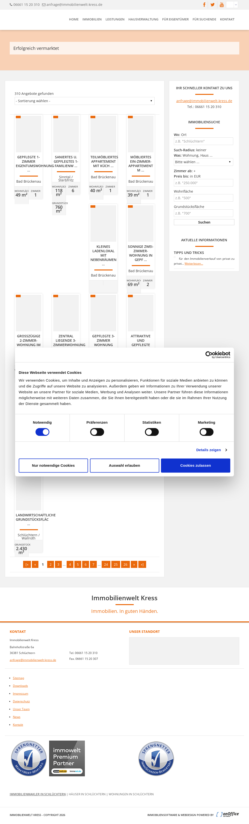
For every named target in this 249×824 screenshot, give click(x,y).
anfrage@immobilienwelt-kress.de (74, 4)
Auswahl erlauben (124, 465)
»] (142, 564)
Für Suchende (204, 19)
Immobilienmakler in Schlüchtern (38, 794)
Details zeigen (208, 450)
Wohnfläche (183, 191)
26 (125, 564)
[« (27, 564)
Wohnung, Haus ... (193, 155)
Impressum (20, 693)
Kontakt (227, 19)
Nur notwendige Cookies (53, 465)
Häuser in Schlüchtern (87, 794)
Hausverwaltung (143, 19)
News (16, 717)
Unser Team (21, 709)
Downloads (20, 686)
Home (74, 19)
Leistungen (115, 19)
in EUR (187, 176)
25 (116, 564)
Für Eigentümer (175, 19)
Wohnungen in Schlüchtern (131, 794)
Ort (180, 134)
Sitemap (18, 678)
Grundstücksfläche (189, 206)
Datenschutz (21, 701)
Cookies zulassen (195, 465)
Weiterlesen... (194, 263)
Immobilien (92, 19)
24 (106, 564)
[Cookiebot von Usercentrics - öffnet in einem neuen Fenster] (209, 354)
